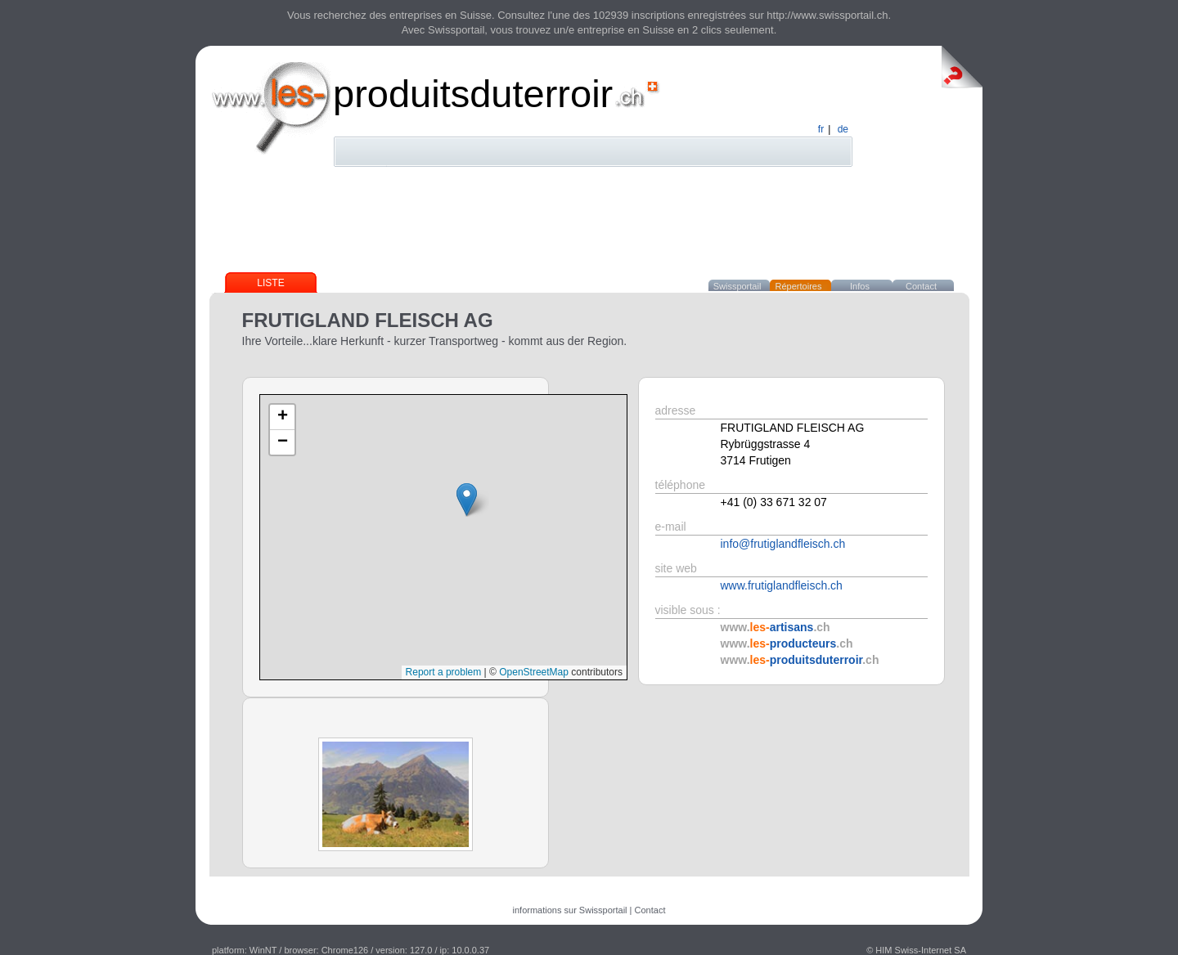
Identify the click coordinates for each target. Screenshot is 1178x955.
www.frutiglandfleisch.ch (782, 585)
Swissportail (737, 286)
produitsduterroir (473, 93)
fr (821, 129)
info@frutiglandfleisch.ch (783, 543)
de (843, 129)
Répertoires (799, 286)
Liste (270, 283)
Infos (860, 286)
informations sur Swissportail (570, 910)
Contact (921, 286)
